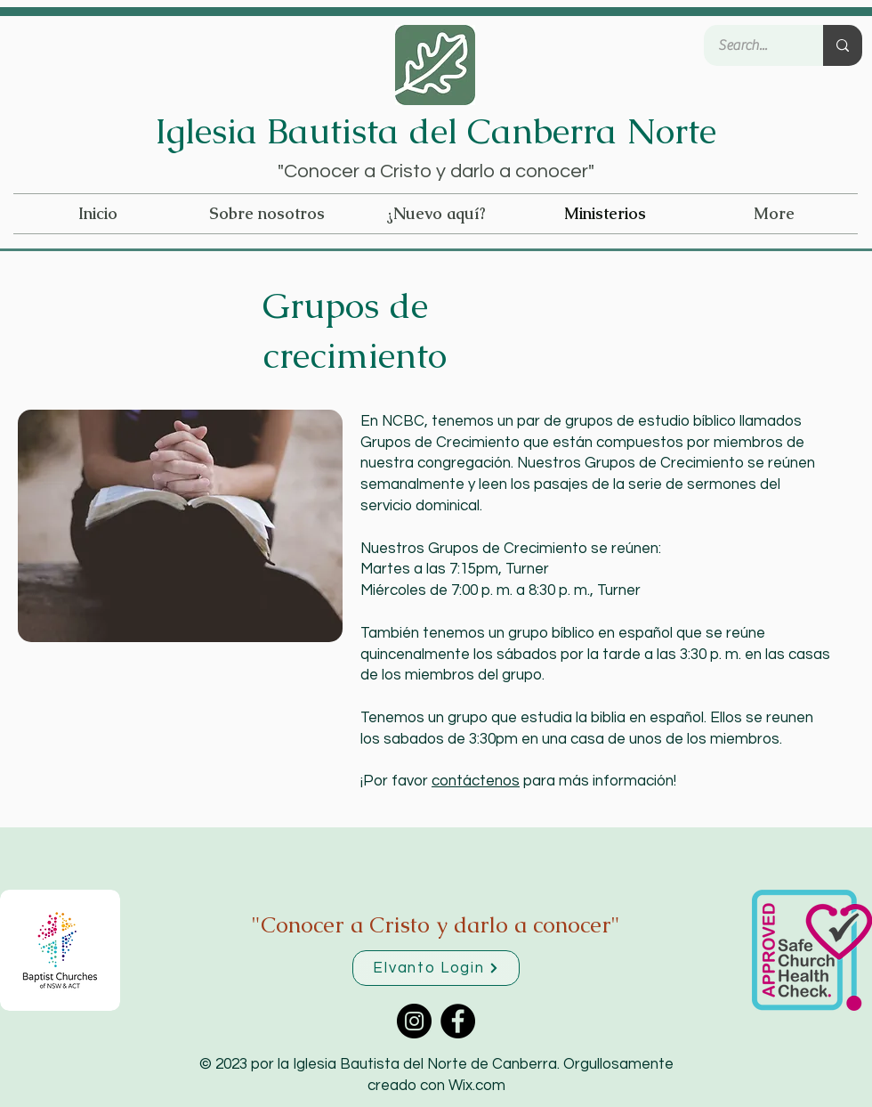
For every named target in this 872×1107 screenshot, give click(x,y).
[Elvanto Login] (436, 968)
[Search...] (752, 45)
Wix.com (476, 1086)
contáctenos (476, 781)
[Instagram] (414, 1021)
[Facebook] (457, 1021)
